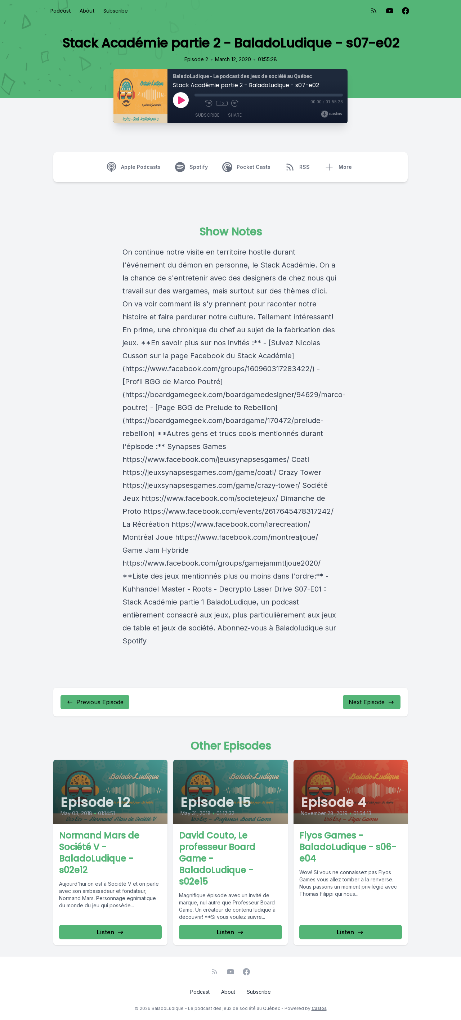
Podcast (60, 10)
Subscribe (115, 10)
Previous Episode (95, 702)
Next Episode (372, 702)
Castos (319, 1008)
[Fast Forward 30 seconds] (234, 103)
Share (235, 115)
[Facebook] (405, 10)
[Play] (181, 100)
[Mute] (198, 103)
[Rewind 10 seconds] (208, 103)
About (87, 10)
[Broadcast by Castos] (331, 114)
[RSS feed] (373, 10)
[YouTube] (389, 10)
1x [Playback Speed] (222, 103)
